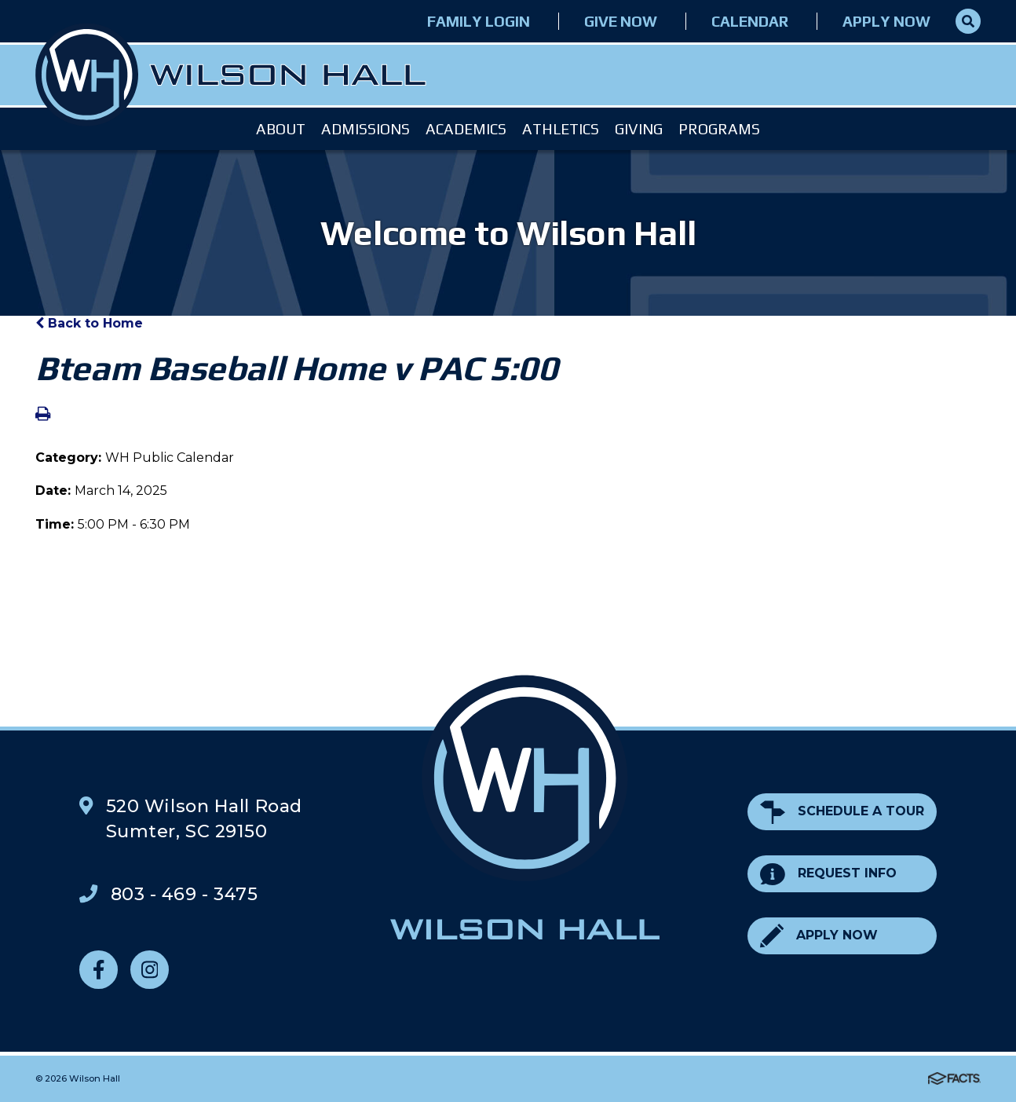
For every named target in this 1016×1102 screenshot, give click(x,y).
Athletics (560, 128)
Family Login (478, 21)
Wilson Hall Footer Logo (525, 807)
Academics (466, 128)
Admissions (365, 128)
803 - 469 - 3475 (184, 894)
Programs (719, 128)
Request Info (828, 874)
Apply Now (886, 21)
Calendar (749, 21)
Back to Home (89, 323)
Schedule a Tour (842, 812)
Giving (639, 128)
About (280, 128)
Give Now (620, 21)
